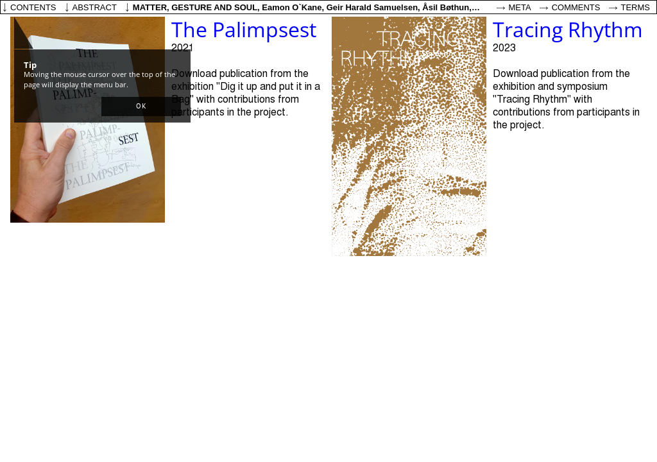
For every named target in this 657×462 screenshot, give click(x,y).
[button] (141, 106)
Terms (636, 7)
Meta (520, 7)
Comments (576, 7)
